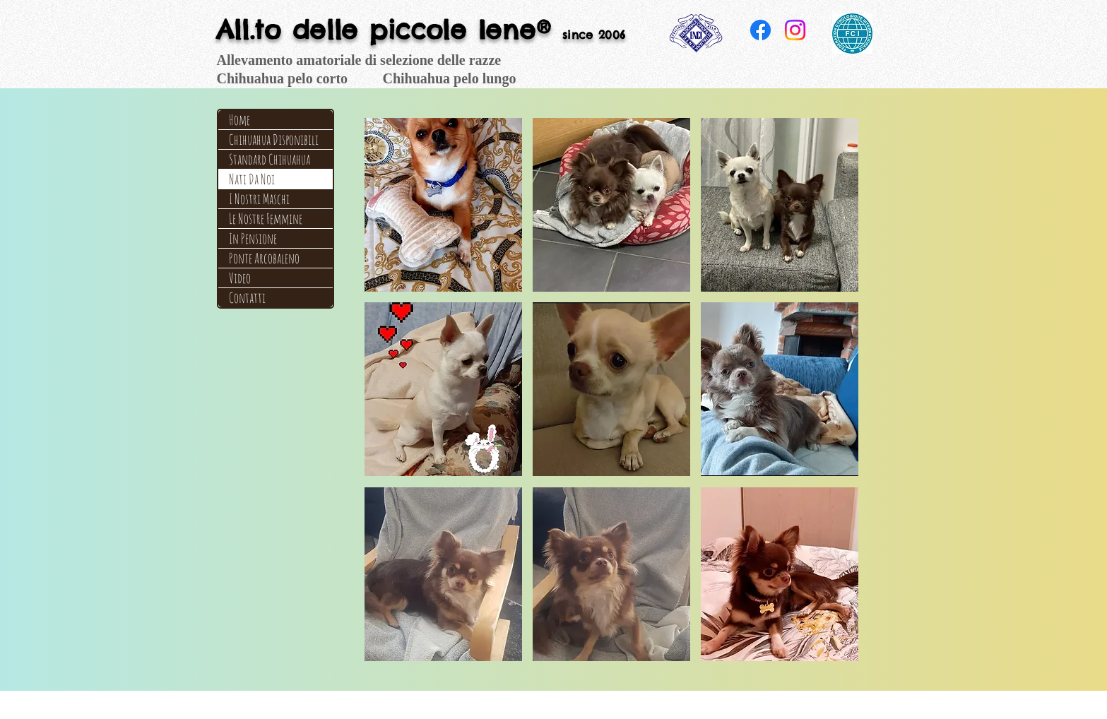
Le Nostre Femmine (265, 218)
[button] (443, 205)
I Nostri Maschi (259, 199)
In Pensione (253, 238)
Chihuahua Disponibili (274, 139)
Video (240, 278)
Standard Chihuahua (269, 159)
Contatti (247, 298)
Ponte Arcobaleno (264, 258)
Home (239, 120)
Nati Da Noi (252, 179)
